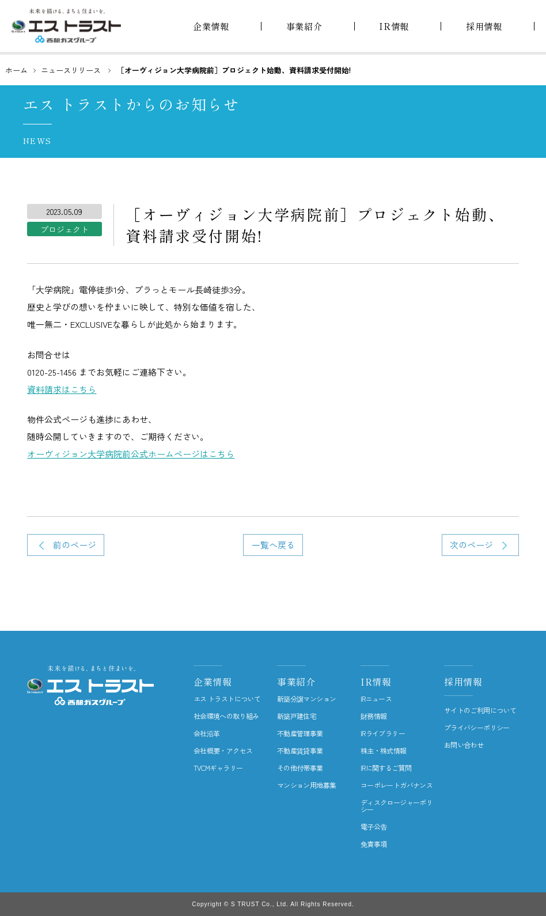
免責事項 (374, 844)
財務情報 (374, 716)
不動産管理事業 (300, 733)
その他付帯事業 (300, 767)
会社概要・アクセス (223, 750)
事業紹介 (296, 681)
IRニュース (376, 698)
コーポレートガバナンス (397, 785)
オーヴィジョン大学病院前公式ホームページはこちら (130, 454)
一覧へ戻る (273, 545)
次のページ (471, 545)
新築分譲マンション (306, 698)
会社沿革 (207, 733)
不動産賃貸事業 (300, 750)
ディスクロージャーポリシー (397, 806)
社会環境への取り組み (226, 716)
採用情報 (463, 681)
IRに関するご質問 (386, 767)
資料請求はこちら (61, 389)
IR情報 (376, 681)
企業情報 (213, 681)
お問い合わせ (463, 744)
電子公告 (374, 826)
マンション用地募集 (306, 785)
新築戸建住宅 (296, 716)
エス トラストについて (227, 698)
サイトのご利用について (480, 710)
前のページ (74, 545)
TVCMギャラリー (218, 767)
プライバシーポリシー (477, 727)
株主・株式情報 (384, 750)
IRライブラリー (383, 733)
